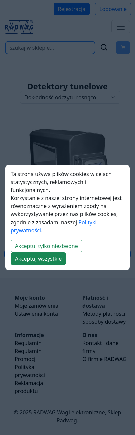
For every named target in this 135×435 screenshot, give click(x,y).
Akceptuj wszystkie (38, 258)
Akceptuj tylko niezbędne (46, 246)
